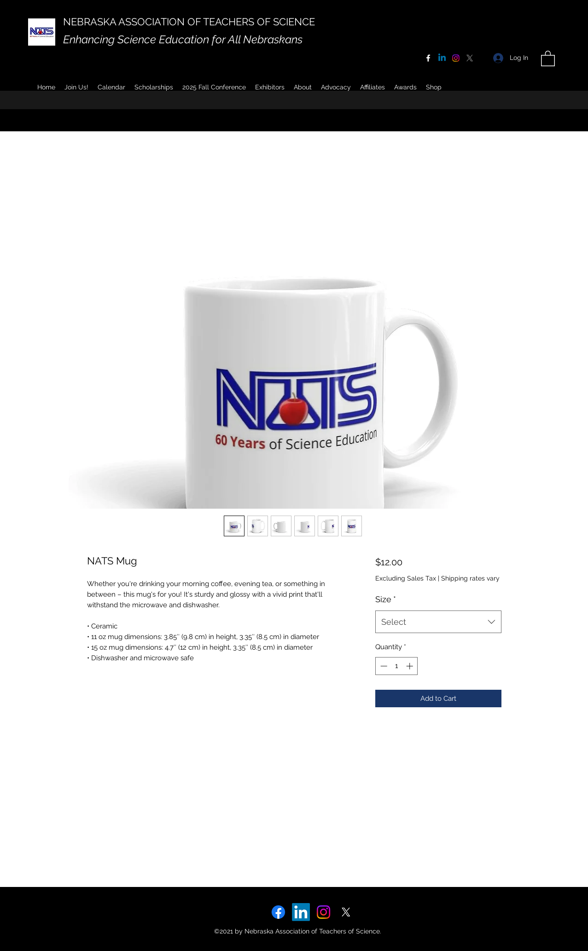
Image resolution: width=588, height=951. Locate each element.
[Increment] (410, 666)
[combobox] (438, 622)
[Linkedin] (442, 58)
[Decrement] (383, 666)
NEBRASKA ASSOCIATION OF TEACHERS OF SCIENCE (189, 22)
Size (385, 599)
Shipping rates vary (470, 578)
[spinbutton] (396, 666)
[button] (302, 87)
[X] (469, 58)
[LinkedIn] (301, 912)
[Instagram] (455, 58)
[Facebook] (428, 58)
